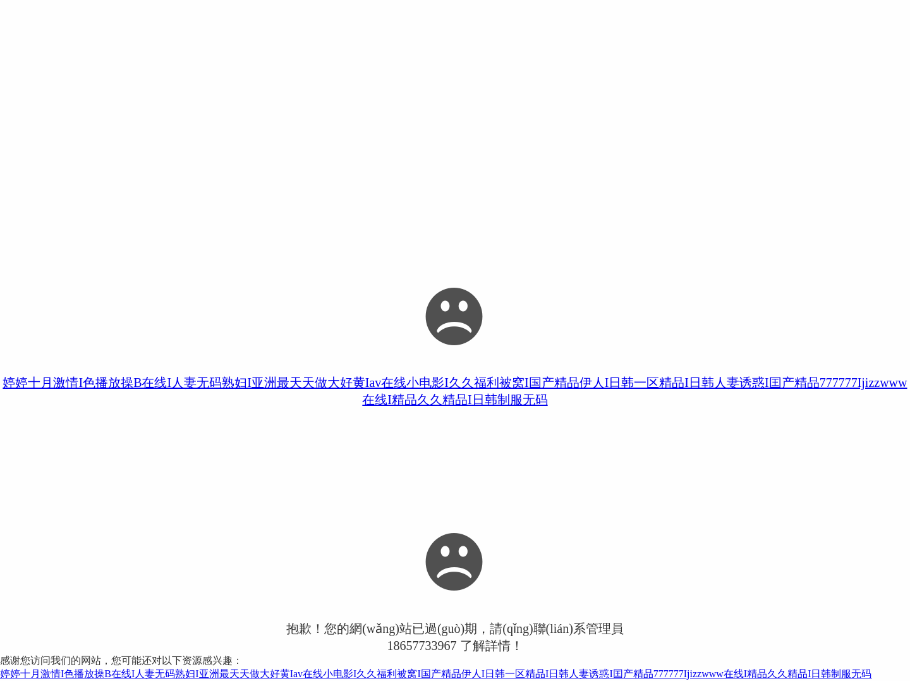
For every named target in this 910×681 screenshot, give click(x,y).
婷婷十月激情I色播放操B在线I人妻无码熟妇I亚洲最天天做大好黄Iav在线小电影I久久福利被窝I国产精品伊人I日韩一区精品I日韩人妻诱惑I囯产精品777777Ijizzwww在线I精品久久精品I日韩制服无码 (435, 673)
